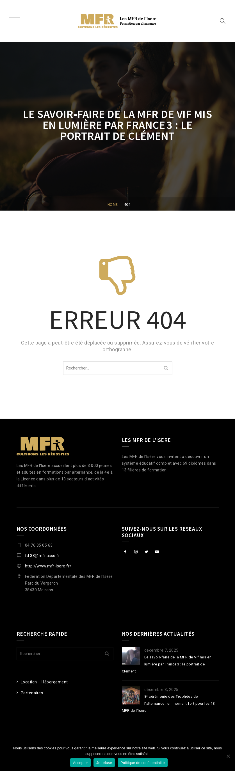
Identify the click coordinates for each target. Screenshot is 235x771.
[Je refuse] (228, 756)
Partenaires (32, 693)
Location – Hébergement (44, 682)
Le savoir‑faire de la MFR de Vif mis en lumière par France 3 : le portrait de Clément (167, 664)
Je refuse (104, 763)
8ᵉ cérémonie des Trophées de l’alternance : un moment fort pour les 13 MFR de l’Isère (168, 703)
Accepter (80, 763)
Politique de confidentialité (142, 763)
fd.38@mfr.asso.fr (42, 555)
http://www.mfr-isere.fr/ (48, 566)
